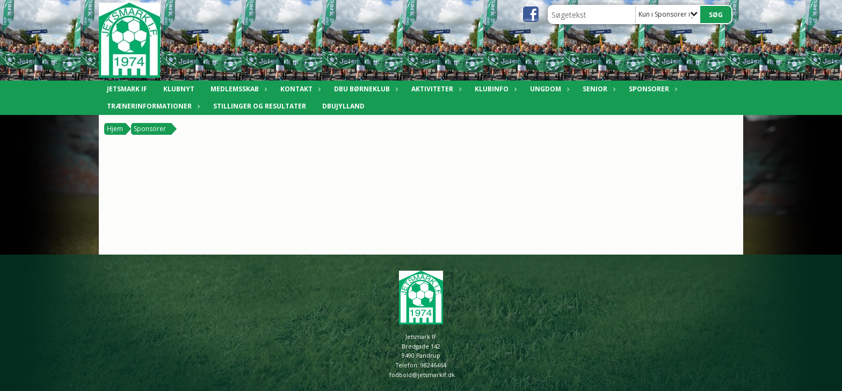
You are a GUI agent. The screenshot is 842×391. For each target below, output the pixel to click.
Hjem (115, 128)
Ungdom (548, 88)
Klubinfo (494, 88)
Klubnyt (178, 88)
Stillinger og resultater (259, 106)
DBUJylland (343, 106)
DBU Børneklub (364, 88)
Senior (598, 88)
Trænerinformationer (152, 106)
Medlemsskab (237, 88)
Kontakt (299, 88)
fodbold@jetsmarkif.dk (422, 375)
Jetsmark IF (127, 88)
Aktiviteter (435, 88)
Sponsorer (651, 88)
